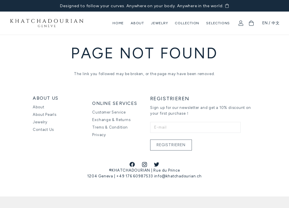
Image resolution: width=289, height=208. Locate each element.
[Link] (47, 23)
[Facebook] (132, 164)
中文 (276, 23)
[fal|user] (242, 23)
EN (265, 23)
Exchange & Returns (111, 120)
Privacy (99, 135)
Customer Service (109, 112)
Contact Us (43, 129)
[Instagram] (144, 165)
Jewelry (40, 122)
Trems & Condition (110, 127)
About (38, 107)
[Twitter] (156, 164)
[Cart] (251, 23)
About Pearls (44, 114)
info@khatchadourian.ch (178, 176)
